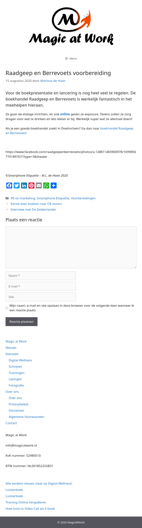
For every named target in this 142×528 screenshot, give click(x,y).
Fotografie (16, 385)
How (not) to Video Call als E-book (30, 508)
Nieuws (11, 347)
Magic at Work (16, 341)
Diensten (12, 354)
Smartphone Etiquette (53, 198)
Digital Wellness (20, 360)
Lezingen (15, 379)
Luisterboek (14, 490)
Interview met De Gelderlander (33, 209)
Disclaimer (16, 410)
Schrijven (15, 366)
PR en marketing (23, 198)
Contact (11, 423)
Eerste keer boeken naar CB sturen (36, 204)
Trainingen (16, 373)
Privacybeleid (18, 404)
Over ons (12, 391)
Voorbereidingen (83, 198)
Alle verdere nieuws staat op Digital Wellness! (39, 483)
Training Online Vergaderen (26, 502)
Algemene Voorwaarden (26, 417)
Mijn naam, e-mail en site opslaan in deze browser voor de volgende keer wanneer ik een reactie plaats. (72, 307)
